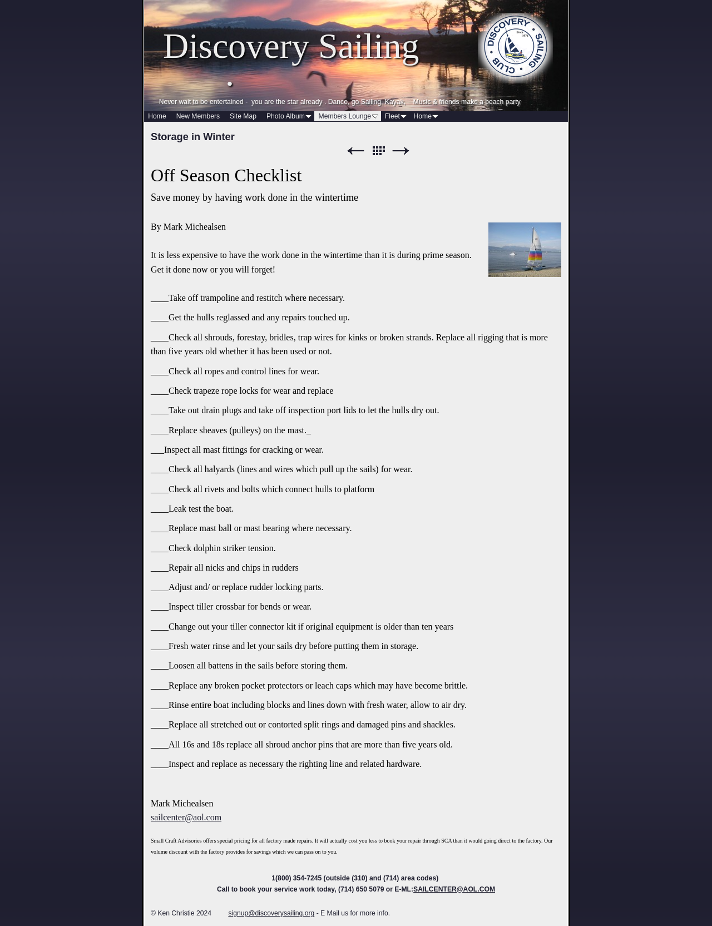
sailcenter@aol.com (186, 817)
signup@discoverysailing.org (271, 913)
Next (401, 151)
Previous (355, 151)
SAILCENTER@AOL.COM (454, 889)
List (378, 151)
